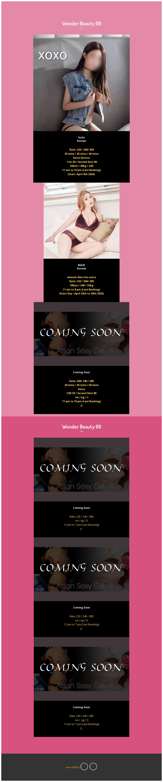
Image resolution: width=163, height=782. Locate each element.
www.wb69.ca (72, 767)
